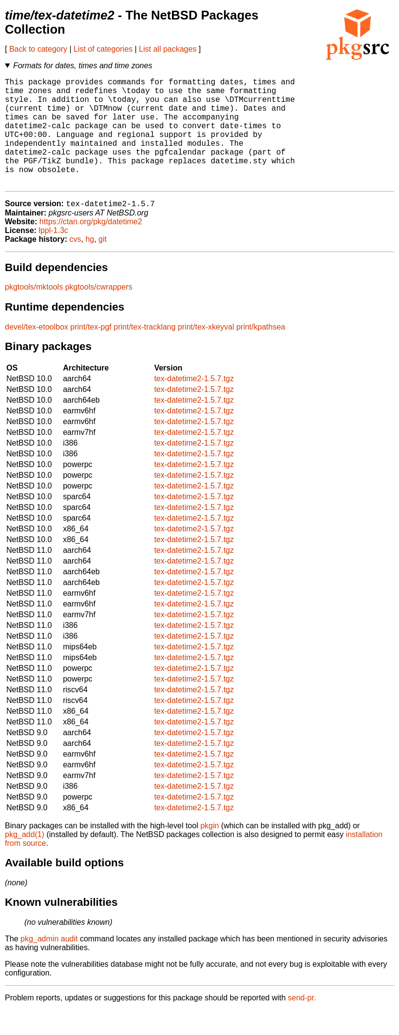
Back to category (38, 49)
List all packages (167, 49)
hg (89, 264)
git (102, 264)
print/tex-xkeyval (206, 352)
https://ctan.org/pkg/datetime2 (90, 246)
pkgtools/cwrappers (99, 312)
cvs (75, 264)
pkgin (209, 850)
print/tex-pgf (90, 352)
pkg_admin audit (48, 963)
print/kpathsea (260, 352)
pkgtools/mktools (34, 312)
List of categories (103, 49)
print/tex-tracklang (144, 352)
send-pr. (302, 1022)
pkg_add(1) (24, 859)
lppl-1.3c (53, 255)
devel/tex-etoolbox (36, 352)
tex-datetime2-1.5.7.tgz (194, 403)
